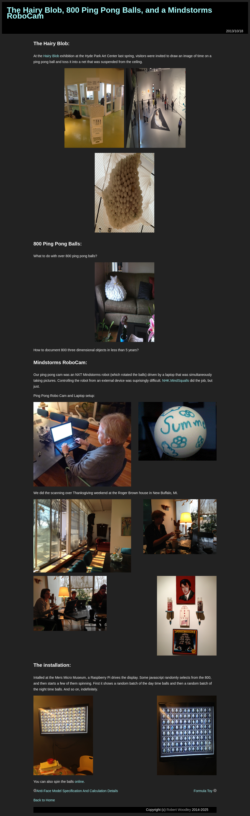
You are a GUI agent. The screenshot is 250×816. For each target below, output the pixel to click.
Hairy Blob (51, 56)
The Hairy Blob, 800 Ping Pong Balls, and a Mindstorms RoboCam (109, 13)
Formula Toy (205, 791)
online (79, 782)
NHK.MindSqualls (175, 380)
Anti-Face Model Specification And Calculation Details (75, 791)
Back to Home (44, 800)
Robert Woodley (179, 810)
